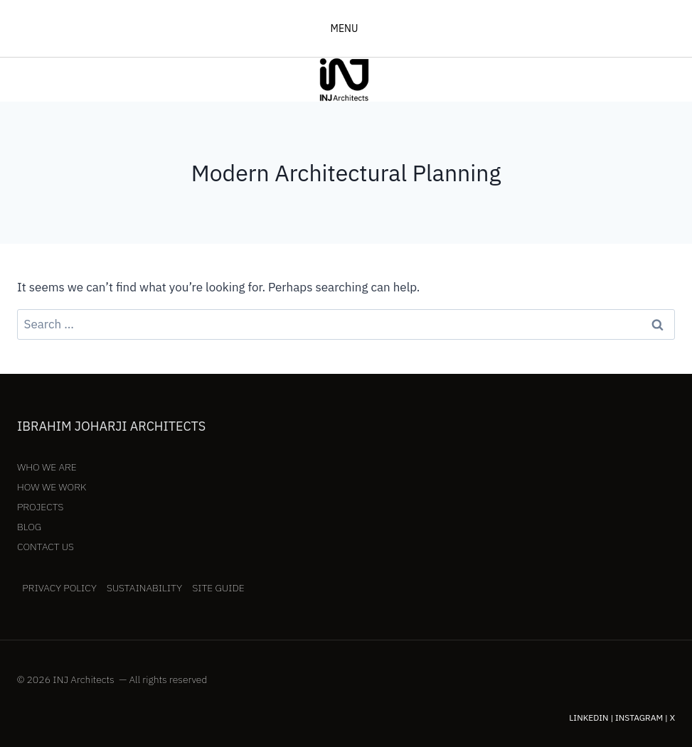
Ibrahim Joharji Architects (111, 426)
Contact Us (45, 546)
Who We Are (47, 467)
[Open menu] (346, 28)
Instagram (639, 717)
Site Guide (218, 587)
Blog (29, 526)
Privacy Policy (59, 587)
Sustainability (144, 587)
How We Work (51, 486)
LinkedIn (588, 717)
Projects (40, 506)
